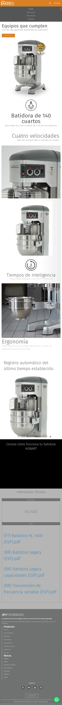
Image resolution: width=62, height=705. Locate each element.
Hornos (6, 629)
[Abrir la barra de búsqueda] (50, 3)
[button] (56, 699)
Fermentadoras (8, 633)
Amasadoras (8, 639)
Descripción (31, 12)
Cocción (6, 653)
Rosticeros (7, 649)
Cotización (31, 19)
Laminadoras (8, 643)
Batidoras (7, 636)
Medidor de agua (9, 646)
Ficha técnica (31, 16)
